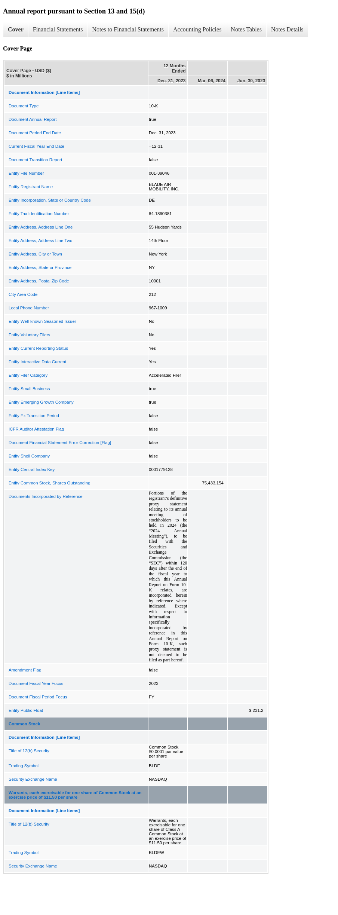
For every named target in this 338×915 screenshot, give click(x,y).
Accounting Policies (197, 29)
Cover (16, 29)
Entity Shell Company (29, 456)
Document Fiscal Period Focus (38, 697)
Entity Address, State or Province (40, 267)
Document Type (24, 106)
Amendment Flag (25, 670)
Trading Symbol (24, 765)
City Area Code (23, 294)
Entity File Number (26, 173)
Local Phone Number (29, 308)
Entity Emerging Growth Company (41, 402)
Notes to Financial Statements (128, 29)
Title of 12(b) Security (29, 751)
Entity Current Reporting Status (38, 348)
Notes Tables (246, 29)
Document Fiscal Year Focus (36, 683)
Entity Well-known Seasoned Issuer (42, 321)
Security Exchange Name (33, 779)
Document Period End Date (35, 133)
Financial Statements (58, 29)
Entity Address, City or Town (35, 254)
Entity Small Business (29, 388)
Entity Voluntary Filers (29, 335)
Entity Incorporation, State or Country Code (50, 200)
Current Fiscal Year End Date (36, 146)
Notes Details (287, 29)
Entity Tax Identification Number (39, 213)
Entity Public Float (26, 710)
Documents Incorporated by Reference (46, 496)
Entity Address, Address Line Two (40, 240)
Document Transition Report (35, 159)
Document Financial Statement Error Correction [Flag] (60, 442)
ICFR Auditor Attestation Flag (36, 429)
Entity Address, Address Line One (41, 227)
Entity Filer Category (28, 375)
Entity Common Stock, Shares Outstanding (49, 483)
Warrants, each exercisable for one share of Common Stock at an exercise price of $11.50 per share (75, 794)
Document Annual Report (33, 119)
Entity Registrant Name (31, 186)
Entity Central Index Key (32, 469)
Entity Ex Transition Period (34, 415)
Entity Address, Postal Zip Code (39, 281)
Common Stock (24, 724)
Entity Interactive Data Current (37, 361)
